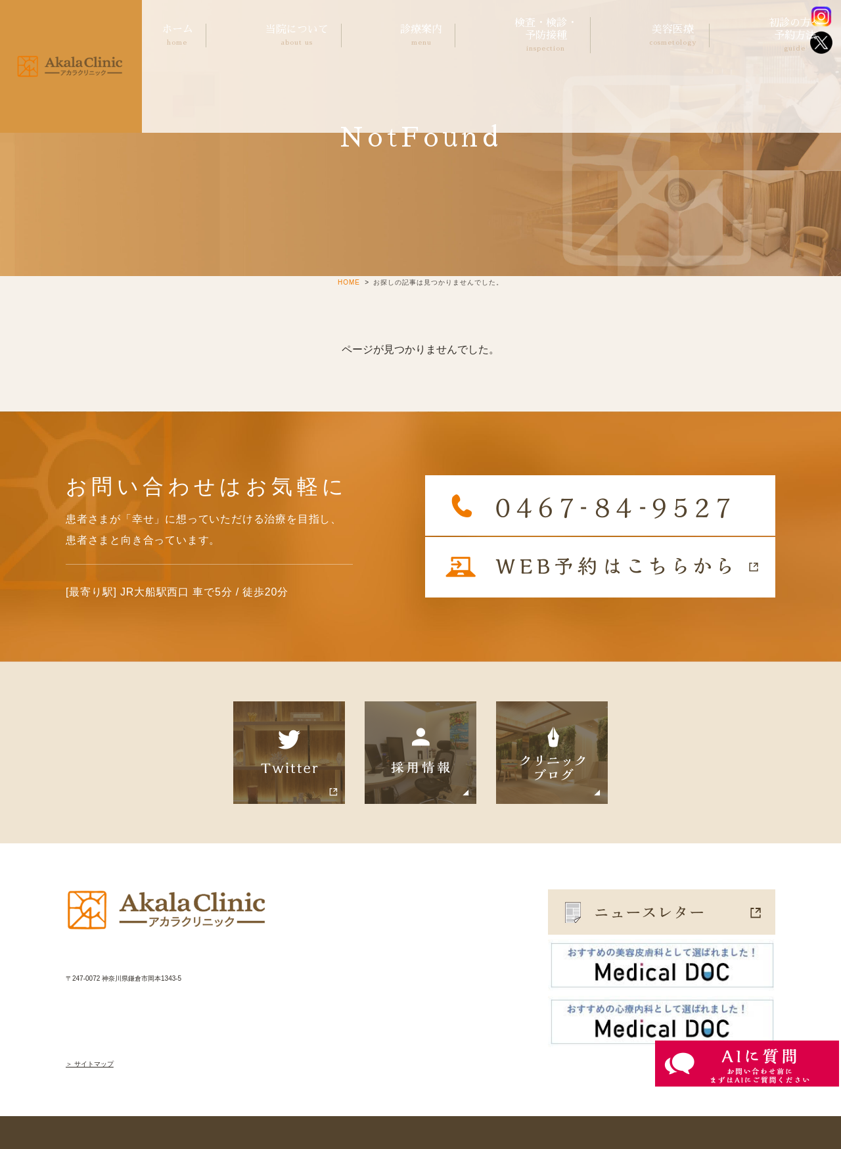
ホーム (177, 35)
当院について (297, 35)
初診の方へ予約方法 (795, 35)
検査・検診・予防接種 (546, 35)
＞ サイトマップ (90, 1063)
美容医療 (672, 35)
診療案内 (421, 35)
